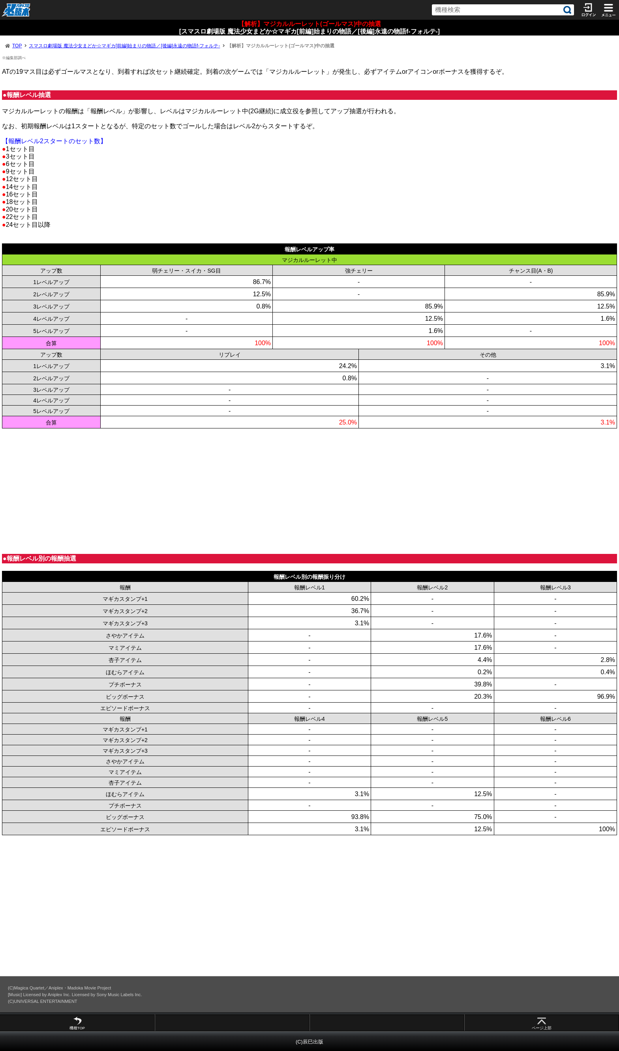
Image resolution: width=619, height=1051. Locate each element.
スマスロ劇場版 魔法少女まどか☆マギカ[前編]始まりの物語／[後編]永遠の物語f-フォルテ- (124, 46)
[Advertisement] (239, 491)
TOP (17, 46)
